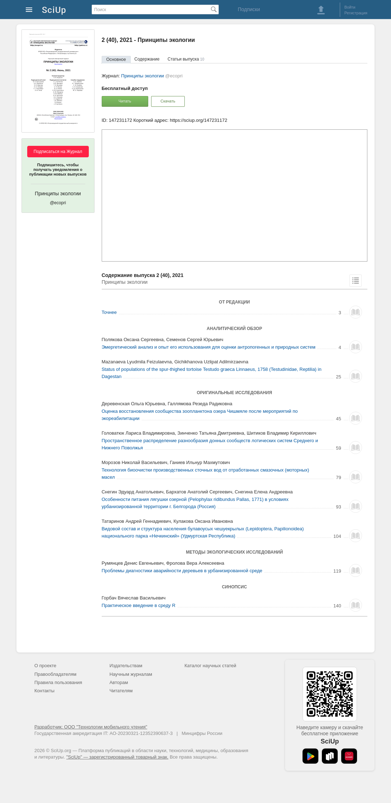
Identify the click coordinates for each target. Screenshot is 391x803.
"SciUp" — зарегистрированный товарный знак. (117, 757)
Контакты (44, 690)
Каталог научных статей (210, 665)
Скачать (167, 101)
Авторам (119, 682)
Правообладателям (55, 674)
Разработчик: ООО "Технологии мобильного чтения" (90, 727)
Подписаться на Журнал (58, 151)
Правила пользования (58, 682)
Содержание (146, 59)
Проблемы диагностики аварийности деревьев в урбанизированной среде (182, 570)
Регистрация (355, 13)
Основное (116, 59)
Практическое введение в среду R (138, 605)
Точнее (109, 312)
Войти (350, 7)
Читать (125, 101)
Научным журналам (131, 674)
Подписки (249, 9)
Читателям (121, 690)
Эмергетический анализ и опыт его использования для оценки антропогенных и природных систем (208, 347)
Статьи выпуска (186, 59)
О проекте (45, 665)
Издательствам (126, 665)
